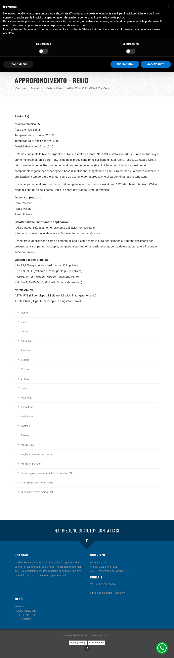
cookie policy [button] (116, 17)
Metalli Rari (54, 88)
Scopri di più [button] (18, 64)
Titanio (25, 435)
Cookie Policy (96, 642)
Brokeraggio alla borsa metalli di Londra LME (47, 473)
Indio (24, 388)
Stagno (25, 359)
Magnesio (26, 397)
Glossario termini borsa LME (37, 492)
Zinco (24, 322)
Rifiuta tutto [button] (125, 64)
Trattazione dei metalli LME (37, 482)
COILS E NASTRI (25, 614)
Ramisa (20, 88)
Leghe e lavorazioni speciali (37, 454)
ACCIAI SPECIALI (25, 610)
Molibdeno (27, 416)
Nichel (24, 331)
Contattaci (108, 530)
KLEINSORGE (23, 619)
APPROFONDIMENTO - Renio (89, 88)
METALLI (20, 606)
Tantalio (25, 425)
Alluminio (26, 340)
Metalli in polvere (31, 463)
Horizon (107, 635)
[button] (169, 6)
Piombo (25, 350)
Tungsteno (27, 407)
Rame (24, 312)
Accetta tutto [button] (155, 64)
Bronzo (25, 378)
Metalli (35, 88)
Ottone (25, 369)
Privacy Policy (77, 642)
